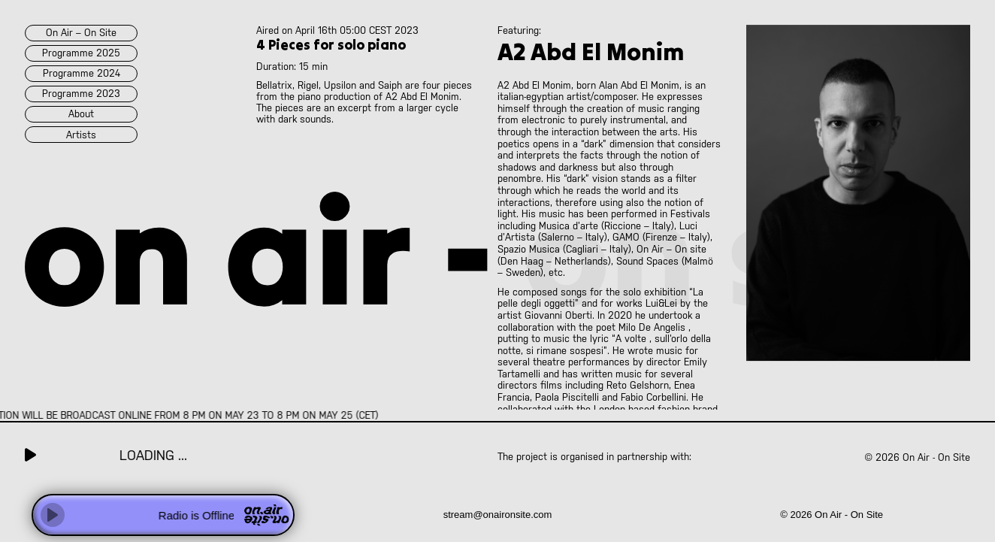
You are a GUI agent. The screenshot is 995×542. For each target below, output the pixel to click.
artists (81, 135)
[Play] (53, 515)
